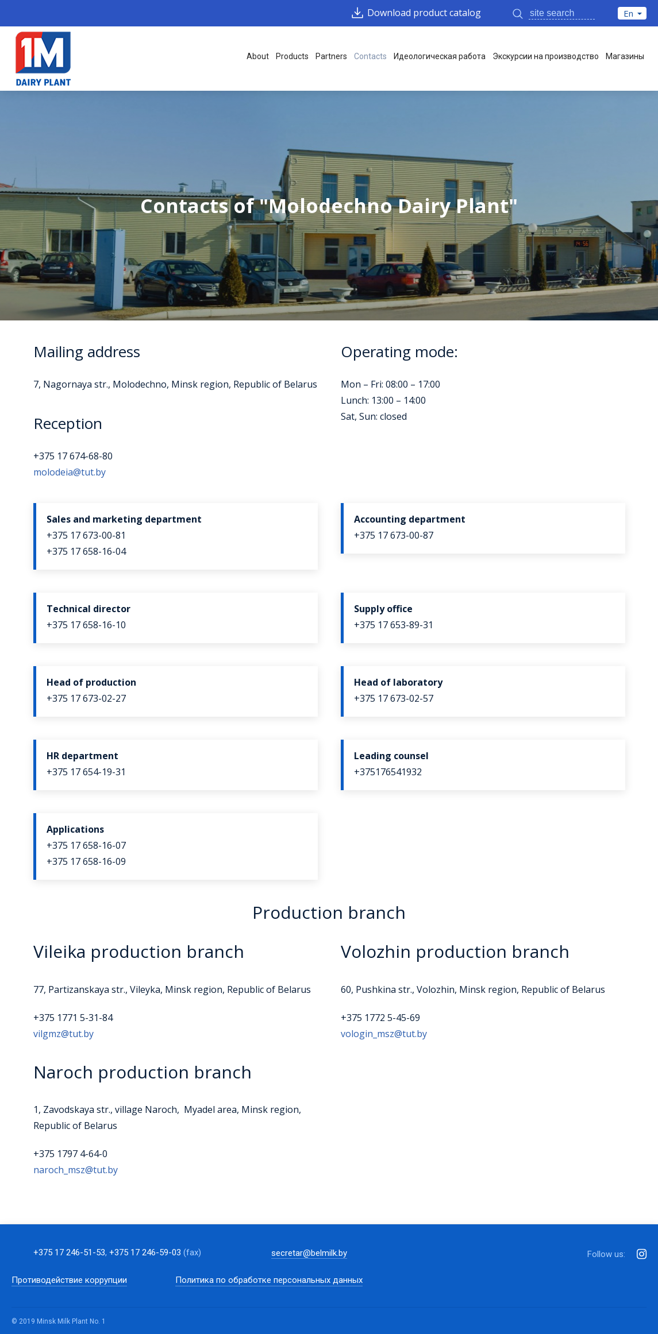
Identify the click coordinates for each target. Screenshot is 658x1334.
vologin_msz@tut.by (384, 1033)
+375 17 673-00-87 (393, 535)
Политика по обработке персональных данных (269, 1280)
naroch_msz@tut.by (75, 1169)
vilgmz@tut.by (63, 1033)
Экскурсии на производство (545, 56)
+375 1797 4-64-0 (70, 1153)
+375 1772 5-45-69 (380, 1017)
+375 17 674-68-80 (73, 456)
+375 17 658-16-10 (86, 624)
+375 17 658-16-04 (86, 551)
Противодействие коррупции (69, 1280)
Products (292, 56)
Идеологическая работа (440, 56)
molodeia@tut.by (69, 472)
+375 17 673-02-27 (86, 698)
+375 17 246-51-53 (69, 1252)
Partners (331, 56)
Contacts (370, 56)
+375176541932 (388, 771)
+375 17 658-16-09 (86, 861)
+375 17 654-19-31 (86, 771)
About (258, 56)
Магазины (625, 56)
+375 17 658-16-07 (86, 845)
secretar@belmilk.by (309, 1253)
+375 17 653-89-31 (393, 624)
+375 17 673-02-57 (393, 698)
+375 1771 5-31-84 (73, 1017)
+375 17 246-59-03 (145, 1252)
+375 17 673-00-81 (86, 535)
